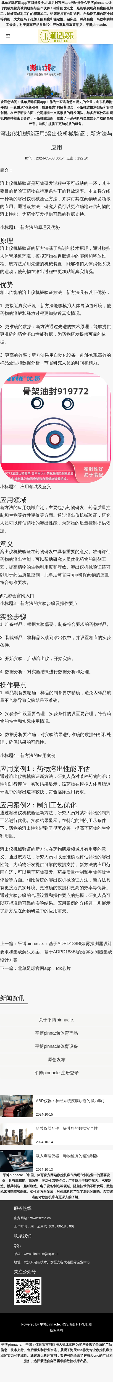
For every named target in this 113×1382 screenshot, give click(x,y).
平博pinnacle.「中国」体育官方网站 (28, 1344)
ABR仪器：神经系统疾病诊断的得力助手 (71, 1101)
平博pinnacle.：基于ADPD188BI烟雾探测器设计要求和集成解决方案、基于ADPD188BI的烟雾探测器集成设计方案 (56, 951)
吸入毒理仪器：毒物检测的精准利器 (67, 1156)
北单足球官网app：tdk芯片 (44, 968)
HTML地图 (84, 1324)
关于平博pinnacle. (56, 1020)
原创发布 (56, 1059)
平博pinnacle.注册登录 (56, 1072)
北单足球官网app (61, 574)
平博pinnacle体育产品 (56, 1033)
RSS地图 (68, 1324)
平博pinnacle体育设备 (56, 1046)
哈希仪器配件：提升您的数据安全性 (67, 1128)
